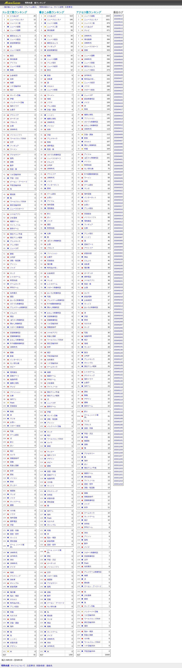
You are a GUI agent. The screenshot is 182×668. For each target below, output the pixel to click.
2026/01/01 (118, 440)
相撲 (12, 83)
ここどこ (13, 639)
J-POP (12, 257)
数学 (12, 165)
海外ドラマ (14, 106)
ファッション (15, 392)
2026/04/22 (118, 94)
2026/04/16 (118, 112)
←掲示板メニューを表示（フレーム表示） (20, 7)
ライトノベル (15, 225)
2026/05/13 (118, 28)
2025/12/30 (118, 446)
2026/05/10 (118, 38)
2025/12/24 (118, 465)
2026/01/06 (118, 425)
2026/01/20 (118, 381)
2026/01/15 (118, 397)
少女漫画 (13, 218)
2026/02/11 (118, 312)
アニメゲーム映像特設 (18, 307)
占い (12, 446)
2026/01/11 (118, 409)
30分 (12, 560)
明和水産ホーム (46, 7)
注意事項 (68, 7)
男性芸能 (13, 541)
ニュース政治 (15, 39)
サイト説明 (58, 7)
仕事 (12, 396)
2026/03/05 (118, 244)
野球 (12, 482)
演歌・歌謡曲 (15, 260)
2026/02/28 (118, 259)
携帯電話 (13, 521)
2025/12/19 (118, 481)
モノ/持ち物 (14, 363)
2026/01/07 (118, 421)
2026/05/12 (118, 31)
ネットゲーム (15, 501)
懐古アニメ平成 (16, 234)
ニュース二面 (15, 23)
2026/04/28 (118, 75)
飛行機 (12, 592)
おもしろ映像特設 (17, 340)
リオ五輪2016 (15, 174)
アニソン (13, 264)
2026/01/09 (118, 415)
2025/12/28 (118, 453)
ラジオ (12, 419)
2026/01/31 (118, 347)
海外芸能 (13, 518)
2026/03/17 (118, 206)
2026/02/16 (118, 297)
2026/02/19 (118, 287)
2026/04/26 (118, 81)
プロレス (13, 122)
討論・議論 (14, 623)
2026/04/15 (118, 116)
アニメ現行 (14, 245)
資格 (12, 162)
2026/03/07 (118, 237)
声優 (12, 99)
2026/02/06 (118, 328)
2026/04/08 (118, 137)
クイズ (12, 567)
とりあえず (14, 16)
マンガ (12, 494)
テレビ (12, 387)
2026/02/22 (118, 278)
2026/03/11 (118, 225)
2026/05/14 (118, 25)
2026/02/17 (118, 294)
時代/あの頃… (15, 603)
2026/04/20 (118, 100)
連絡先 (49, 665)
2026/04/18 (118, 106)
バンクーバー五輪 (17, 102)
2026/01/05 (118, 428)
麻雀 (12, 254)
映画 (12, 411)
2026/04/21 (118, 97)
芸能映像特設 (15, 336)
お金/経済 (13, 75)
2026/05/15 (118, 22)
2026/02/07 (118, 325)
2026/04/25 (118, 84)
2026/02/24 (118, 272)
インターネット (16, 360)
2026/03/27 (118, 175)
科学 (12, 471)
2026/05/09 (118, 41)
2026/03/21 (118, 194)
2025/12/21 (118, 475)
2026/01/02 (118, 437)
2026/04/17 (118, 109)
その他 (12, 510)
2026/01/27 (118, 359)
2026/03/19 (118, 200)
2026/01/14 (118, 400)
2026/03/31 (118, 162)
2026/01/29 (118, 353)
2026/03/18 (118, 203)
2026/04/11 (118, 128)
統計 (12, 90)
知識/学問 (13, 379)
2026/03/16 (118, 209)
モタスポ (13, 615)
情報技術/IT (14, 458)
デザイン (13, 646)
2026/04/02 (118, 156)
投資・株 (13, 169)
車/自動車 (13, 59)
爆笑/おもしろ (15, 36)
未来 (12, 79)
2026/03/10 (118, 228)
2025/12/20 (118, 478)
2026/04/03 (118, 153)
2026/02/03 (118, 337)
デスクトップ (15, 576)
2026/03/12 (118, 222)
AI (11, 651)
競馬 (12, 158)
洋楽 (12, 525)
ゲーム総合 (14, 435)
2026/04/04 (118, 150)
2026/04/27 (118, 78)
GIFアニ (13, 399)
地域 (12, 572)
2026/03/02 (118, 253)
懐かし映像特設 (16, 323)
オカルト (13, 599)
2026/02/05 (118, 331)
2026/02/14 (118, 303)
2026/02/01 (118, 343)
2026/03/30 (118, 166)
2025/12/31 (118, 443)
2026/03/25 (118, 181)
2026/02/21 (118, 281)
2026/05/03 (118, 59)
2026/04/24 (118, 87)
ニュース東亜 (15, 66)
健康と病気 (14, 383)
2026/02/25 (118, 269)
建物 (12, 505)
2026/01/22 (118, 375)
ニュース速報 (15, 27)
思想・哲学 (14, 534)
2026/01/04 (118, 431)
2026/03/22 (118, 191)
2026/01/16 (118, 393)
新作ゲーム (14, 228)
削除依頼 (40, 665)
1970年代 (13, 556)
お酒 (12, 126)
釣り (12, 442)
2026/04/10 (118, 131)
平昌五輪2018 (15, 185)
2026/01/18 (118, 387)
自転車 (12, 579)
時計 (12, 451)
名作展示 (13, 293)
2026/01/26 (118, 362)
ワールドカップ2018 (18, 201)
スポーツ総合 (15, 426)
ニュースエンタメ (17, 19)
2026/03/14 (118, 215)
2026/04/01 (118, 159)
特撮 (12, 612)
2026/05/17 (118, 16)
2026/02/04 (118, 334)
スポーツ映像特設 (17, 327)
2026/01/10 (118, 412)
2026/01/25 (118, 365)
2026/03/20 (118, 197)
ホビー (12, 367)
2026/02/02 (118, 340)
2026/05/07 (118, 47)
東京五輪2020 (15, 205)
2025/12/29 (118, 450)
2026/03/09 (118, 231)
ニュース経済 (15, 50)
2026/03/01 (118, 256)
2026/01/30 (118, 350)
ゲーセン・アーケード (18, 182)
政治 (12, 55)
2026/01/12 (118, 406)
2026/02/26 (118, 265)
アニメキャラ (15, 241)
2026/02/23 (118, 275)
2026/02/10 (118, 315)
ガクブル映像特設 (17, 304)
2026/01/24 (118, 368)
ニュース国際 (15, 30)
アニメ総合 (14, 606)
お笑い (12, 422)
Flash (12, 403)
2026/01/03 (118, 434)
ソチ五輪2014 (15, 86)
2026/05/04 (118, 56)
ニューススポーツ (17, 209)
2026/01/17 (118, 390)
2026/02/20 (118, 284)
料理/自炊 (13, 280)
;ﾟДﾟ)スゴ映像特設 (17, 320)
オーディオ (14, 119)
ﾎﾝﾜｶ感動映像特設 (17, 343)
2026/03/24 (118, 184)
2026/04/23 (118, 91)
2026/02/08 (118, 322)
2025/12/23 (118, 468)
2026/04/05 (118, 147)
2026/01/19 (118, 384)
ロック (12, 273)
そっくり (13, 537)
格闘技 (12, 491)
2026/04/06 (118, 144)
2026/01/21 (118, 378)
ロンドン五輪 (15, 95)
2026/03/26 (118, 178)
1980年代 (13, 347)
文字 (12, 142)
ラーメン (13, 149)
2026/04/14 (118, 119)
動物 (12, 70)
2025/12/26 (118, 459)
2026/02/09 (118, 318)
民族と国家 (14, 465)
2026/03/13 (118, 219)
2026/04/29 (118, 72)
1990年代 (13, 563)
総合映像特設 (15, 43)
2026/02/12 (118, 309)
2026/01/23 (118, 372)
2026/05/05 (118, 53)
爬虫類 (12, 194)
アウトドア (14, 115)
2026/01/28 (118, 356)
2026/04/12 (118, 125)
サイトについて (18, 665)
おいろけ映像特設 (17, 300)
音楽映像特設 (15, 333)
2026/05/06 (118, 50)
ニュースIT (14, 248)
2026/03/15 (118, 212)
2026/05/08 (118, 44)
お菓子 (12, 110)
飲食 (12, 356)
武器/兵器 (13, 642)
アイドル (13, 63)
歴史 (12, 474)
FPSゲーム (14, 287)
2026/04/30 (118, 69)
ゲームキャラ (15, 284)
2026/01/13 (118, 403)
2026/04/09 (118, 134)
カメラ (12, 455)
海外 (12, 626)
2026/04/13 (118, 122)
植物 (12, 352)
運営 (12, 296)
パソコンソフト (16, 135)
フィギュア (14, 146)
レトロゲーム (15, 277)
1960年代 (13, 552)
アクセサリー (15, 155)
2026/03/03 (118, 250)
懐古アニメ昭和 (16, 237)
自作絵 (12, 619)
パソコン (13, 478)
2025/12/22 (118, 471)
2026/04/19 (118, 103)
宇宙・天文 (14, 178)
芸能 (12, 462)
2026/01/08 (118, 418)
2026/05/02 (118, 63)
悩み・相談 (14, 596)
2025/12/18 (118, 484)
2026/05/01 (118, 66)
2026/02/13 (118, 306)
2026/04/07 (118, 141)
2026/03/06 (118, 240)
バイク (12, 498)
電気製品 (13, 372)
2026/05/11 (118, 34)
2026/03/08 (118, 234)
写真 (12, 431)
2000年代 (13, 129)
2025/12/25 (118, 462)
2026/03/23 (118, 187)
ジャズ (12, 268)
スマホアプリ (15, 214)
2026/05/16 (118, 19)
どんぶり (13, 313)
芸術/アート (14, 376)
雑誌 (12, 316)
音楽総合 (13, 406)
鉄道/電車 (13, 587)
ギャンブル (14, 583)
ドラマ (12, 514)
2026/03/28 (118, 172)
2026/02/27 (118, 262)
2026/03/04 (118, 247)
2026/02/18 (118, 290)
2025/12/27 (118, 456)
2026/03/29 (118, 169)
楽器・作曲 (14, 530)
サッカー (13, 485)
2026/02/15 (118, 300)
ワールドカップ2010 (18, 138)
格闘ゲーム (14, 221)
